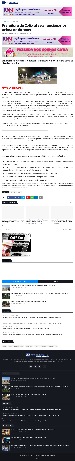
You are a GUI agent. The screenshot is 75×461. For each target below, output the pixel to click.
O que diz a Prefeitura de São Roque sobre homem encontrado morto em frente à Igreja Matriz (32, 317)
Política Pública (53, 346)
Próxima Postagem (66, 229)
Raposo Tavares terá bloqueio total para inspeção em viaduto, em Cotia (33, 285)
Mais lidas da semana (19, 281)
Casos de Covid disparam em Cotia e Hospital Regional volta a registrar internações (13, 221)
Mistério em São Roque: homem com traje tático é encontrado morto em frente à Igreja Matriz (32, 323)
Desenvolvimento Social (16, 346)
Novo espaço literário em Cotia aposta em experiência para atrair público (33, 429)
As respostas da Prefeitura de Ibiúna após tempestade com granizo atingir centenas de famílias (40, 445)
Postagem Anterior (8, 229)
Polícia (37, 346)
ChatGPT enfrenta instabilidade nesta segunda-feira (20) (28, 437)
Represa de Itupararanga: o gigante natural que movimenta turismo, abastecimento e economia (32, 334)
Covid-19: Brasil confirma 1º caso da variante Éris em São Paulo (37, 220)
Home (37, 458)
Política (43, 346)
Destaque (29, 346)
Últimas (55, 281)
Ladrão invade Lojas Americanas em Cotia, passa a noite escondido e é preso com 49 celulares (39, 293)
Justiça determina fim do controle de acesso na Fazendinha (29, 301)
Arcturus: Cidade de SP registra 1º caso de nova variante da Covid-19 (61, 220)
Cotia (19, 192)
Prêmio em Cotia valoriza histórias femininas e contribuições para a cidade (26, 329)
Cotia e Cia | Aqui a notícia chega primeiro (43, 455)
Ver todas (70, 202)
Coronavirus (14, 21)
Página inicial (5, 21)
